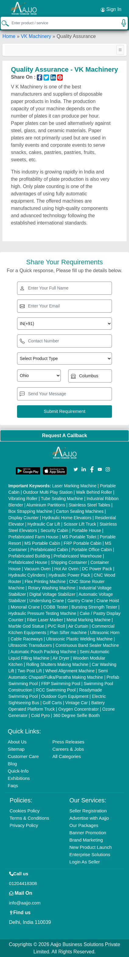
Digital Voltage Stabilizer (52, 594)
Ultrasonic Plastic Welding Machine (79, 638)
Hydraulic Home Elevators (67, 517)
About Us (17, 741)
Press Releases (68, 741)
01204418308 (23, 883)
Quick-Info (18, 770)
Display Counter (24, 517)
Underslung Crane (47, 600)
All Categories (66, 756)
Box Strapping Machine (31, 511)
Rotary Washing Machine (51, 587)
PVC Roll (56, 626)
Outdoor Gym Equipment (64, 696)
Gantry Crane (80, 600)
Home (9, 36)
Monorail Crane (25, 607)
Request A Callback (64, 435)
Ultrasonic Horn (104, 632)
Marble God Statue (26, 626)
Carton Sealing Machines (79, 511)
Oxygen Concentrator (78, 709)
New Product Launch (90, 847)
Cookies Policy (25, 810)
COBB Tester (55, 607)
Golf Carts (52, 702)
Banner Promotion (87, 832)
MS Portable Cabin (42, 543)
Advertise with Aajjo (89, 818)
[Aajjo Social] (76, 469)
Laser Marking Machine (74, 485)
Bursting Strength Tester (94, 607)
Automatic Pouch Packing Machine (43, 651)
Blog (12, 763)
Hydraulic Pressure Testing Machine (42, 613)
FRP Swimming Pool (60, 683)
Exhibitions (19, 778)
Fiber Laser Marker (45, 619)
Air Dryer (61, 658)
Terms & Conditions (29, 818)
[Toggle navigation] (120, 50)
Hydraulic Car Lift (43, 524)
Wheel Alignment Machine (70, 670)
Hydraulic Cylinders (27, 575)
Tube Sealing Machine (62, 498)
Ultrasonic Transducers (30, 645)
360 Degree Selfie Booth (76, 715)
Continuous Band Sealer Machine (87, 645)
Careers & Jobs (68, 749)
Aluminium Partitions (45, 505)
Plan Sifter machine (68, 632)
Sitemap (16, 749)
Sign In (111, 9)
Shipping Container (69, 562)
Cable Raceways (27, 638)
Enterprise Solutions (89, 854)
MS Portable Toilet (79, 536)
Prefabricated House (28, 562)
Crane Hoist (107, 600)
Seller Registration (88, 810)
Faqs (13, 785)
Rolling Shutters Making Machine (57, 664)
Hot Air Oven (66, 568)
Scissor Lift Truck (80, 524)
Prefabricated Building (29, 556)
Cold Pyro (40, 715)
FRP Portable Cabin (82, 543)
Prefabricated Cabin (49, 549)
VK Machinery (36, 36)
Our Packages (83, 825)
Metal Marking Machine (88, 619)
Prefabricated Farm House (33, 536)
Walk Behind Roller (94, 492)
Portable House (86, 530)
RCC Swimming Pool (56, 690)
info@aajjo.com (25, 902)
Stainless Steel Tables (89, 505)
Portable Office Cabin (91, 549)
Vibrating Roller (23, 498)
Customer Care (23, 756)
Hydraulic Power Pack (69, 575)
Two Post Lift (29, 670)
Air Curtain (78, 626)
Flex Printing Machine (45, 581)
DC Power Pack (97, 568)
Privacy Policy (24, 825)
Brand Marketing (86, 839)
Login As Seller (84, 861)
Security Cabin (54, 530)
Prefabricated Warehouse (78, 556)
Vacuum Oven (37, 568)
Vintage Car (76, 702)
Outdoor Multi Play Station (48, 492)
